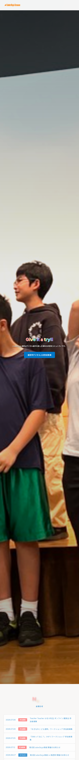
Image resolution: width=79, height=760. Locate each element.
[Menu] (73, 5)
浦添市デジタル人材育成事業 (39, 355)
